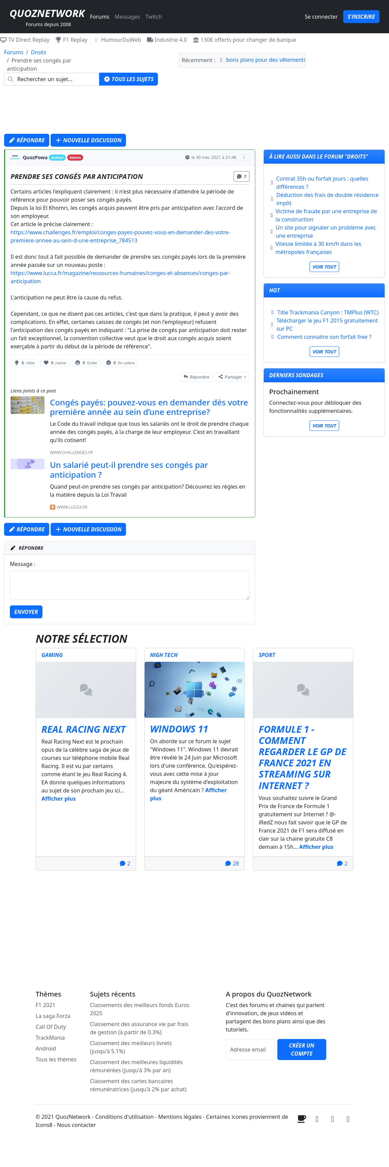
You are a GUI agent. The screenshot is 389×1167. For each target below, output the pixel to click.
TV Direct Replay (25, 39)
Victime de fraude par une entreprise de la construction (326, 215)
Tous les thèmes (56, 1059)
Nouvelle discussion (88, 140)
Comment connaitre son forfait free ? (324, 337)
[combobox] (51, 79)
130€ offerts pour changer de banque (244, 39)
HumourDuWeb (117, 39)
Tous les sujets (128, 79)
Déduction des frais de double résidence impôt (327, 199)
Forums (99, 16)
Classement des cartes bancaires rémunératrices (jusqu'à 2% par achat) (138, 1085)
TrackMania (50, 1037)
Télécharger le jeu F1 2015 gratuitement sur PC (327, 324)
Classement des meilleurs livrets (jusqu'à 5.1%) (131, 1047)
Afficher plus (58, 798)
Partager (230, 377)
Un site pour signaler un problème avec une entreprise (326, 231)
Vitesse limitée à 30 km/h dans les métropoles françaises (318, 248)
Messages (127, 16)
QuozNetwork (47, 13)
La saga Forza (53, 1016)
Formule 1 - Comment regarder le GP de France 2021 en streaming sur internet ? (302, 757)
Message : (22, 564)
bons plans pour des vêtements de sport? (278, 59)
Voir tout (324, 266)
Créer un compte (301, 1049)
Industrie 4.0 (167, 39)
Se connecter (321, 16)
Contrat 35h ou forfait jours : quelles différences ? (322, 182)
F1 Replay (71, 39)
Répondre (26, 140)
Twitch (153, 16)
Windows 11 (179, 728)
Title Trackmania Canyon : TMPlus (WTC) (327, 312)
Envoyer (26, 612)
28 (232, 863)
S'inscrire (361, 16)
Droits (38, 52)
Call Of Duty (51, 1027)
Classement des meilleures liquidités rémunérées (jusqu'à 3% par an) (136, 1066)
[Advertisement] (194, 111)
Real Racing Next (83, 729)
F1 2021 (45, 1005)
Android (46, 1048)
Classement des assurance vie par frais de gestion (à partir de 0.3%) (139, 1028)
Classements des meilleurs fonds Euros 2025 (139, 1009)
